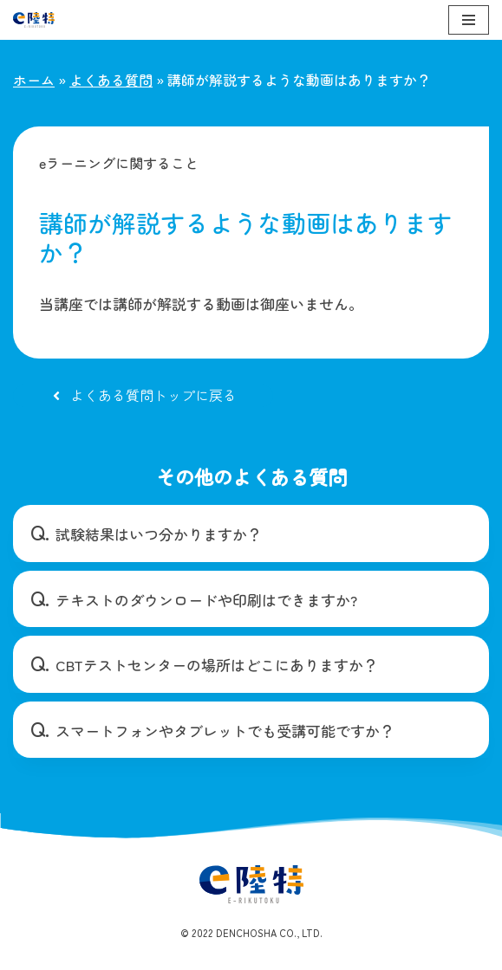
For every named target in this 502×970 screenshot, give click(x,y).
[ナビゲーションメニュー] (468, 20)
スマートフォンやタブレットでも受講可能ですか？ (224, 730)
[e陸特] (34, 20)
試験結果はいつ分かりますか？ (158, 534)
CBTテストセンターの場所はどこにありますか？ (216, 665)
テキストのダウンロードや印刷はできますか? (206, 600)
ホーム (34, 79)
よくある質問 (111, 79)
